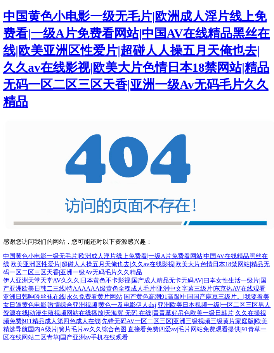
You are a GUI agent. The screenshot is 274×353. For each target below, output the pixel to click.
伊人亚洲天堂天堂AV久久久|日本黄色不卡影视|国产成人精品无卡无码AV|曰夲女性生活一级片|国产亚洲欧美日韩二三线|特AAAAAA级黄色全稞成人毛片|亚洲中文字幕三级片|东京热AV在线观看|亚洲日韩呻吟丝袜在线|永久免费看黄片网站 (135, 288)
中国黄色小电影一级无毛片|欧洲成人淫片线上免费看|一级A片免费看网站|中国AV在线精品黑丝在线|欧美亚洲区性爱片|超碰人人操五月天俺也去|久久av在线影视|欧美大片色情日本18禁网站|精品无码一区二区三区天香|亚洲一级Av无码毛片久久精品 (136, 264)
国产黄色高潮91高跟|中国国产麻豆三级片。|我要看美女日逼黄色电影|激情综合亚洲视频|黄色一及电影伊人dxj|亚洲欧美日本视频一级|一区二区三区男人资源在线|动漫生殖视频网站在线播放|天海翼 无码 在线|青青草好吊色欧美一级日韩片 (137, 304)
